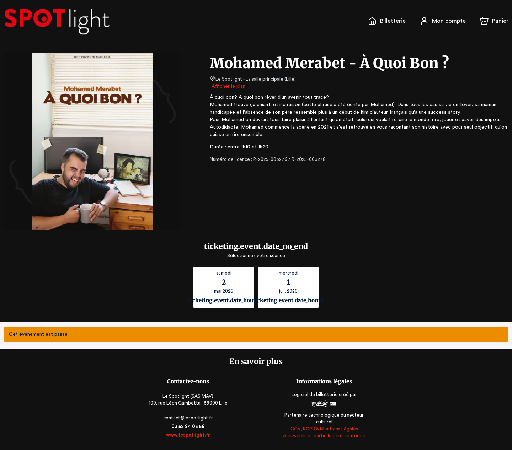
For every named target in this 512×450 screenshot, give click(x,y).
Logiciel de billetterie (314, 396)
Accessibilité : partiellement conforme (324, 435)
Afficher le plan (228, 86)
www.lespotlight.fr (188, 435)
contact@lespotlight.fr (188, 418)
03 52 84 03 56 (188, 426)
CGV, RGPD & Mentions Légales (323, 429)
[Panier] (494, 21)
